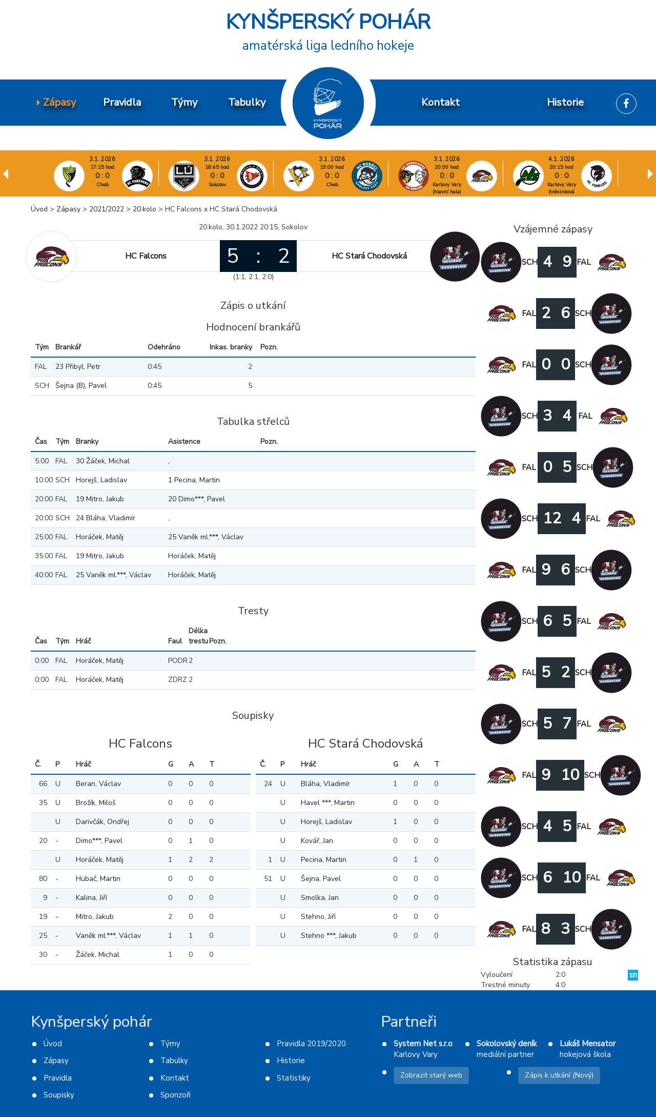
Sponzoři (175, 1095)
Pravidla (58, 1078)
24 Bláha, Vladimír (105, 518)
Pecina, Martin (323, 860)
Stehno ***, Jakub (329, 935)
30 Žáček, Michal (103, 461)
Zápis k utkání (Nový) (559, 1075)
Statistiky (294, 1078)
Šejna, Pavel (321, 879)
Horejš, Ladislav (101, 480)
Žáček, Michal (97, 954)
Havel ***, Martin (328, 803)
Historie (291, 1060)
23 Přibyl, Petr (77, 366)
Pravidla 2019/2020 (311, 1043)
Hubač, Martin (98, 879)
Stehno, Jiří (318, 917)
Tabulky (174, 1060)
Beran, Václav (98, 784)
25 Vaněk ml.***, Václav (205, 537)
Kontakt (174, 1078)
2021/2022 (106, 209)
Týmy (170, 1043)
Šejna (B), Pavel (81, 385)
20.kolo (144, 209)
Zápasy (68, 209)
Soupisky (59, 1095)
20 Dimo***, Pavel (196, 499)
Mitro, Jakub (95, 917)
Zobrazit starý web (431, 1075)
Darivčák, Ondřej (102, 822)
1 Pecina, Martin (194, 480)
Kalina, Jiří (91, 898)
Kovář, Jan (317, 841)
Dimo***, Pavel (99, 841)
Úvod (39, 209)
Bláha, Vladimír (325, 784)
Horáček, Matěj (100, 537)
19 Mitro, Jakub (100, 499)
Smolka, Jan (320, 898)
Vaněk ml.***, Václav (108, 935)
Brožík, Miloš (96, 803)
